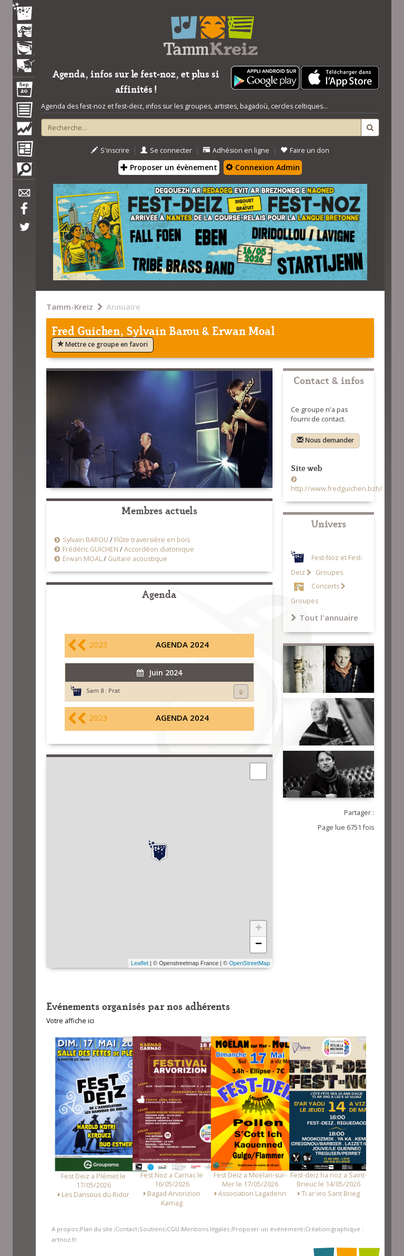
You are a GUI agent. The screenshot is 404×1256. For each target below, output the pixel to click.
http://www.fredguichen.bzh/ (336, 488)
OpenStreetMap (249, 963)
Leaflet (139, 963)
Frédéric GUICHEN (90, 549)
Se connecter (166, 150)
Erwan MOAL (82, 558)
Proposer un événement (267, 1229)
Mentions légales (205, 1229)
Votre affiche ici (70, 1020)
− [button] (258, 945)
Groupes (328, 572)
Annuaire (123, 306)
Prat (114, 690)
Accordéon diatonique (159, 549)
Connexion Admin (263, 167)
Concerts (325, 586)
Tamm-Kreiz (69, 306)
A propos (65, 1229)
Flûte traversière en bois (152, 539)
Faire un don (304, 150)
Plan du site (96, 1229)
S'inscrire (110, 150)
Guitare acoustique (137, 558)
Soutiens (152, 1229)
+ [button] (258, 929)
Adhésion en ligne (236, 150)
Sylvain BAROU (85, 539)
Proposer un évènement (168, 167)
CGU (173, 1229)
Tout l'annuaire (324, 617)
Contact (126, 1229)
